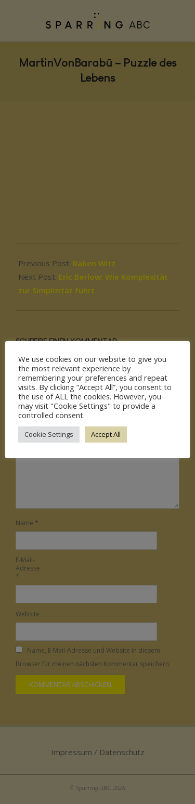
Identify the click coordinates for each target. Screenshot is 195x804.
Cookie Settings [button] (48, 434)
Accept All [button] (106, 434)
